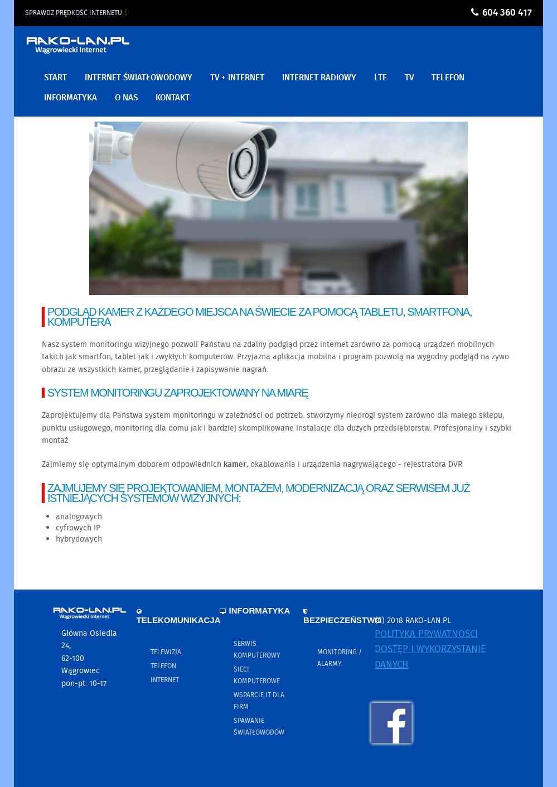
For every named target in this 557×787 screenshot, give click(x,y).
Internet (165, 680)
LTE (380, 78)
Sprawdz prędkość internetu (73, 13)
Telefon (163, 666)
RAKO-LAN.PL (77, 48)
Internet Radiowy (319, 78)
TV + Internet (237, 78)
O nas (126, 98)
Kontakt (173, 98)
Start (55, 78)
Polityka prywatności (426, 634)
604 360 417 (507, 13)
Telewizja (166, 652)
